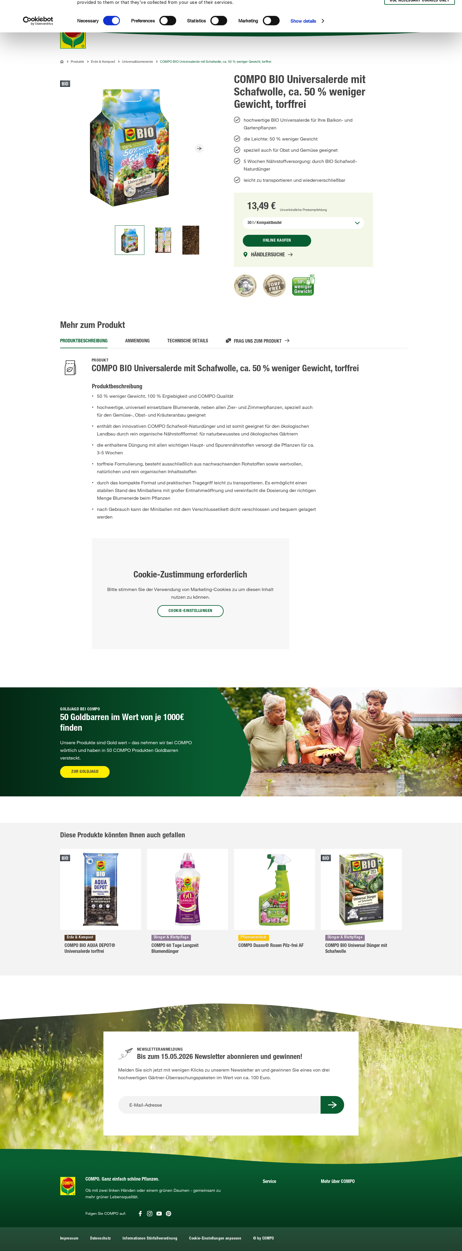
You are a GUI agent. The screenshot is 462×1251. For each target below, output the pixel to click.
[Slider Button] (199, 148)
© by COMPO (263, 1239)
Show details (303, 53)
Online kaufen (277, 241)
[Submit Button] (332, 1105)
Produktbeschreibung (84, 341)
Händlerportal (276, 1193)
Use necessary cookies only (419, 33)
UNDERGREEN (336, 1211)
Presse (327, 1193)
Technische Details (187, 341)
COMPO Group (336, 1202)
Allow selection (418, 22)
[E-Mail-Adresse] (219, 1105)
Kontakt (270, 1202)
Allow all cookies (418, 11)
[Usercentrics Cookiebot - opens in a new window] (38, 53)
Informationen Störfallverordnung (150, 1239)
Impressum (69, 1239)
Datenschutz (100, 1239)
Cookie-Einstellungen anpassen (215, 1239)
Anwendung (137, 341)
